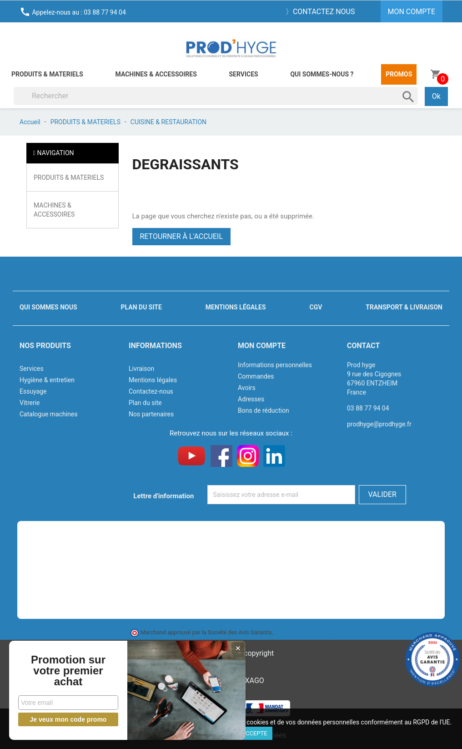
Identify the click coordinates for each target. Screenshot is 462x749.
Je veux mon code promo (68, 719)
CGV (315, 307)
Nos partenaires (151, 414)
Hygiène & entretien (47, 380)
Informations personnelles (275, 365)
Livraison (141, 368)
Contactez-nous (151, 391)
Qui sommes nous (48, 307)
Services (243, 74)
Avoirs (247, 387)
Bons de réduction (263, 410)
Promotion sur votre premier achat (68, 670)
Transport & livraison (404, 307)
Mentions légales (236, 307)
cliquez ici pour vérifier (302, 632)
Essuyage (33, 391)
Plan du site (141, 307)
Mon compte (262, 345)
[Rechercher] (216, 96)
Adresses (251, 399)
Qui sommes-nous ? (321, 74)
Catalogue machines (49, 414)
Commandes (256, 376)
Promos (399, 74)
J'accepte (252, 733)
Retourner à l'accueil (181, 236)
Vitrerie (30, 402)
